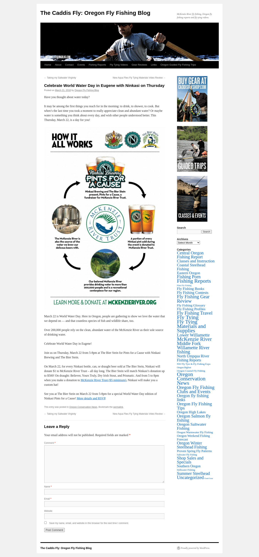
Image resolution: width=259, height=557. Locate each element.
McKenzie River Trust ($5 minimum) (103, 380)
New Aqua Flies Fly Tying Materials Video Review (139, 77)
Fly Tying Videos (119, 64)
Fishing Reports (97, 64)
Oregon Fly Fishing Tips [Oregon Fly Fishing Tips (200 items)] (194, 405)
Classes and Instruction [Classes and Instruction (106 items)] (196, 261)
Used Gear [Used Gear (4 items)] (208, 478)
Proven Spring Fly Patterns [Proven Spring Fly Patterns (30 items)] (194, 451)
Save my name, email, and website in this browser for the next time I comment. (89, 523)
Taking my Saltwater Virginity (60, 77)
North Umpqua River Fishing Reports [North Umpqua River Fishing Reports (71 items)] (193, 358)
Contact (69, 64)
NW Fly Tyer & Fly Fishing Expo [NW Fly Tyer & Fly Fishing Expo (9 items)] (194, 364)
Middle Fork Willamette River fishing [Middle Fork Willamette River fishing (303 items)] (193, 347)
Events (81, 64)
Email (47, 498)
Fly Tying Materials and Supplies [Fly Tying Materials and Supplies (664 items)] (191, 326)
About (58, 64)
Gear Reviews (139, 64)
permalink (118, 407)
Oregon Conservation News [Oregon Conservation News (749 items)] (191, 378)
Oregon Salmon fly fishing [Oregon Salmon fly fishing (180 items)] (194, 418)
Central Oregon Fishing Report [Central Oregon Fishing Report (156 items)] (190, 255)
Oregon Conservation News (83, 407)
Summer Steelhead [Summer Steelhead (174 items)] (193, 473)
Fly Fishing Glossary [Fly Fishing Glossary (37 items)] (191, 305)
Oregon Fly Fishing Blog (87, 90)
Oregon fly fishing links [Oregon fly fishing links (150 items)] (193, 397)
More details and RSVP (91, 398)
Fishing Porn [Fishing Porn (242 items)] (189, 276)
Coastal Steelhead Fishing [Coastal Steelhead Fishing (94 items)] (191, 267)
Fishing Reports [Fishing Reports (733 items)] (194, 281)
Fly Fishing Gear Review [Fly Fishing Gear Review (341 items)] (193, 299)
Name (48, 486)
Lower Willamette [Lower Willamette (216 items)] (193, 334)
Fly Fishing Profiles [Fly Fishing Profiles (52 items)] (191, 309)
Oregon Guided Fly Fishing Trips (178, 64)
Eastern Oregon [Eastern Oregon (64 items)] (188, 273)
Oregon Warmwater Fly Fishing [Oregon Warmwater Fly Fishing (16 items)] (195, 432)
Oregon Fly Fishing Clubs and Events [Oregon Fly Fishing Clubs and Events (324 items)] (196, 389)
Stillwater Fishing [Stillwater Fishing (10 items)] (186, 469)
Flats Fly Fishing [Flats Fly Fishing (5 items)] (184, 285)
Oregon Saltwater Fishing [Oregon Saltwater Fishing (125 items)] (191, 426)
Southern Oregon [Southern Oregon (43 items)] (189, 466)
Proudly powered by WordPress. (195, 548)
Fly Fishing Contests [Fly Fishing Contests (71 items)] (193, 292)
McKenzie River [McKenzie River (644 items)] (194, 339)
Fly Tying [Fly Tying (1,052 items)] (188, 317)
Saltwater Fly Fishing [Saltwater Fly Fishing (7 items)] (187, 454)
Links (154, 64)
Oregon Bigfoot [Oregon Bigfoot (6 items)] (184, 367)
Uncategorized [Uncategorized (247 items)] (190, 477)
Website (48, 511)
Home (48, 64)
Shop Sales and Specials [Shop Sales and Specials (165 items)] (190, 460)
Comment (50, 443)
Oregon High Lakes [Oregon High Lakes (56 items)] (191, 412)
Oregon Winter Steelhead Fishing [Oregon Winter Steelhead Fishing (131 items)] (192, 445)
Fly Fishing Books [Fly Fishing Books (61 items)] (190, 289)
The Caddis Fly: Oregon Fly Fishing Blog (95, 13)
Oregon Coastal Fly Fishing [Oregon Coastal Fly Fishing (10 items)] (191, 370)
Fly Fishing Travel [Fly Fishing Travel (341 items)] (195, 313)
